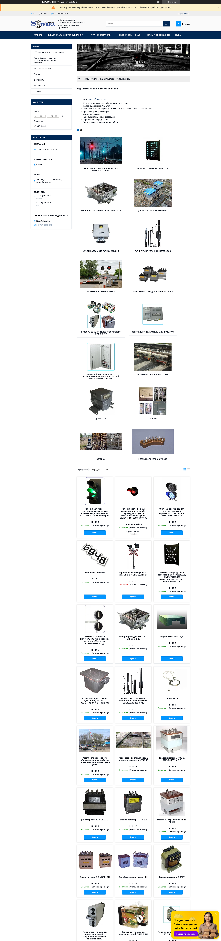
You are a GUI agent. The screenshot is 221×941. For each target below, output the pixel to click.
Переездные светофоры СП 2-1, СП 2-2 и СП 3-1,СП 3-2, (133, 498)
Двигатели (94, 344)
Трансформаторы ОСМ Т (172, 802)
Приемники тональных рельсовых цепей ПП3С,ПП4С (133, 858)
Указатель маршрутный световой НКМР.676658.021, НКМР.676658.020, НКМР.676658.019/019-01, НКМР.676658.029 (172, 502)
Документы (39, 80)
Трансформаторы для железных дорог (133, 256)
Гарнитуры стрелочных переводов (172, 214)
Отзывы (37, 91)
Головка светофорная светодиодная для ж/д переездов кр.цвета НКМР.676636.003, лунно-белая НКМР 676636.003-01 (133, 438)
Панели (133, 344)
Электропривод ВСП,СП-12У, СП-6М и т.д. (133, 563)
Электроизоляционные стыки (172, 300)
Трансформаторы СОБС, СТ (95, 745)
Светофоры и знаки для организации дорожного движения (45, 60)
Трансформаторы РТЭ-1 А (133, 745)
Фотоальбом (39, 86)
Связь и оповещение (158, 35)
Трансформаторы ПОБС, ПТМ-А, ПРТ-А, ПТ (172, 684)
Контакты (74, 923)
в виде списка (188, 395)
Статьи (37, 74)
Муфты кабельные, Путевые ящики (133, 214)
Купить (95, 458)
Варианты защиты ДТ (171, 562)
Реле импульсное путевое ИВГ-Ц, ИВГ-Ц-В (171, 858)
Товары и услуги (90, 79)
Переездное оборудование (94, 255)
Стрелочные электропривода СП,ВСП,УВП (172, 169)
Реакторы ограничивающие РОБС (171, 746)
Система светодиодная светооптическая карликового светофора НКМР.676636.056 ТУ (171, 437)
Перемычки (172, 623)
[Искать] (166, 23)
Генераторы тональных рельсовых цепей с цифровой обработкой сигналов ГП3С (94, 860)
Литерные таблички (94, 497)
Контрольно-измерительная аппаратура (94, 300)
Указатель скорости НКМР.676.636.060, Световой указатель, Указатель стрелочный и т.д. (94, 565)
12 (186, 894)
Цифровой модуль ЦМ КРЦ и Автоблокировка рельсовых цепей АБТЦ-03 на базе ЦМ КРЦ (133, 301)
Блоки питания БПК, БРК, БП (95, 802)
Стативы (172, 344)
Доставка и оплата (42, 68)
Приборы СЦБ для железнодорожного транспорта (172, 257)
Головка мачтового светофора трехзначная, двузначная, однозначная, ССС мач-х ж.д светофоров (94, 437)
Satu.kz (123, 935)
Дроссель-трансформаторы (94, 213)
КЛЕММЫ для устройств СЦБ (94, 384)
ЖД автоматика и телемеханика (65, 35)
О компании (75, 920)
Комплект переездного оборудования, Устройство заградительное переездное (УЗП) (95, 686)
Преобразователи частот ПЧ (133, 802)
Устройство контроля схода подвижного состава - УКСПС (133, 684)
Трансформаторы (101, 35)
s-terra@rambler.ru (97, 99)
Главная (38, 35)
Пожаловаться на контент (120, 937)
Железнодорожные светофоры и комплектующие (94, 170)
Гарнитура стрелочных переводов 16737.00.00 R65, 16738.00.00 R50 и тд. (133, 625)
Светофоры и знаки (130, 35)
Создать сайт (62, 2)
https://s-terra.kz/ (43, 221)
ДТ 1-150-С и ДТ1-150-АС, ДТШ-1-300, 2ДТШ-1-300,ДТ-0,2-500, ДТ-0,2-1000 (95, 625)
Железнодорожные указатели (133, 169)
